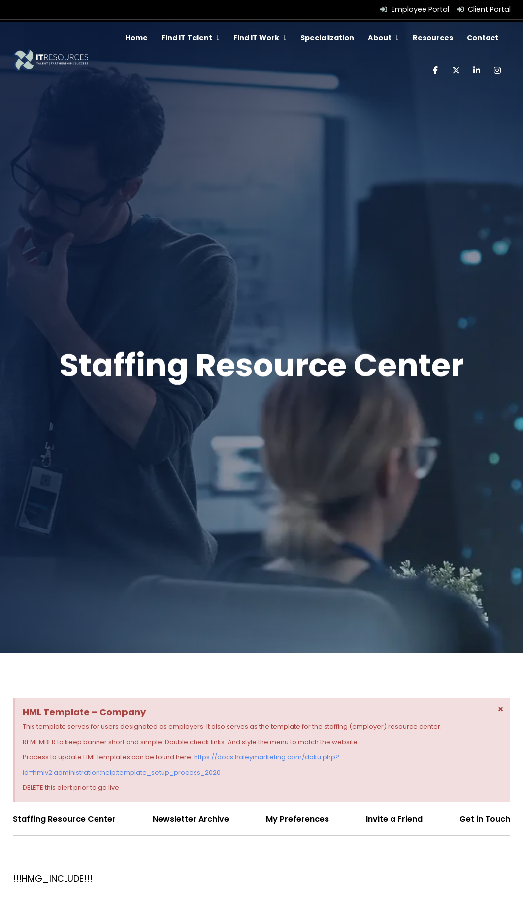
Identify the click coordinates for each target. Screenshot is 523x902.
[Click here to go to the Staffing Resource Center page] (64, 819)
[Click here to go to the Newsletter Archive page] (191, 819)
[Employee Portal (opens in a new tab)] (414, 9)
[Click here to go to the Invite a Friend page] (394, 819)
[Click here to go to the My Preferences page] (297, 819)
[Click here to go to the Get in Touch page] (484, 819)
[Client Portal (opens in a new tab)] (484, 9)
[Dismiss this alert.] (500, 709)
